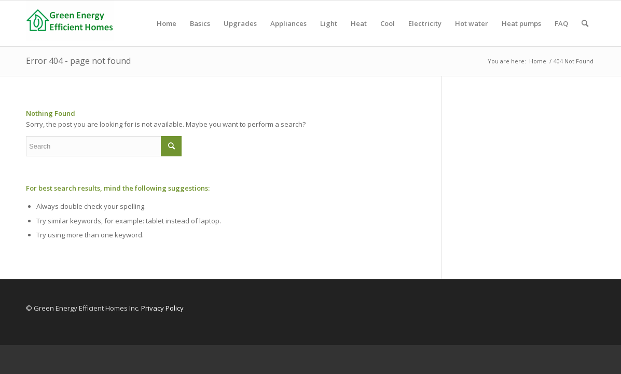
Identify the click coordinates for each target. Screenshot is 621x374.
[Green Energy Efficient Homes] (70, 23)
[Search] (585, 23)
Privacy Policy (162, 308)
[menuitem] (166, 23)
